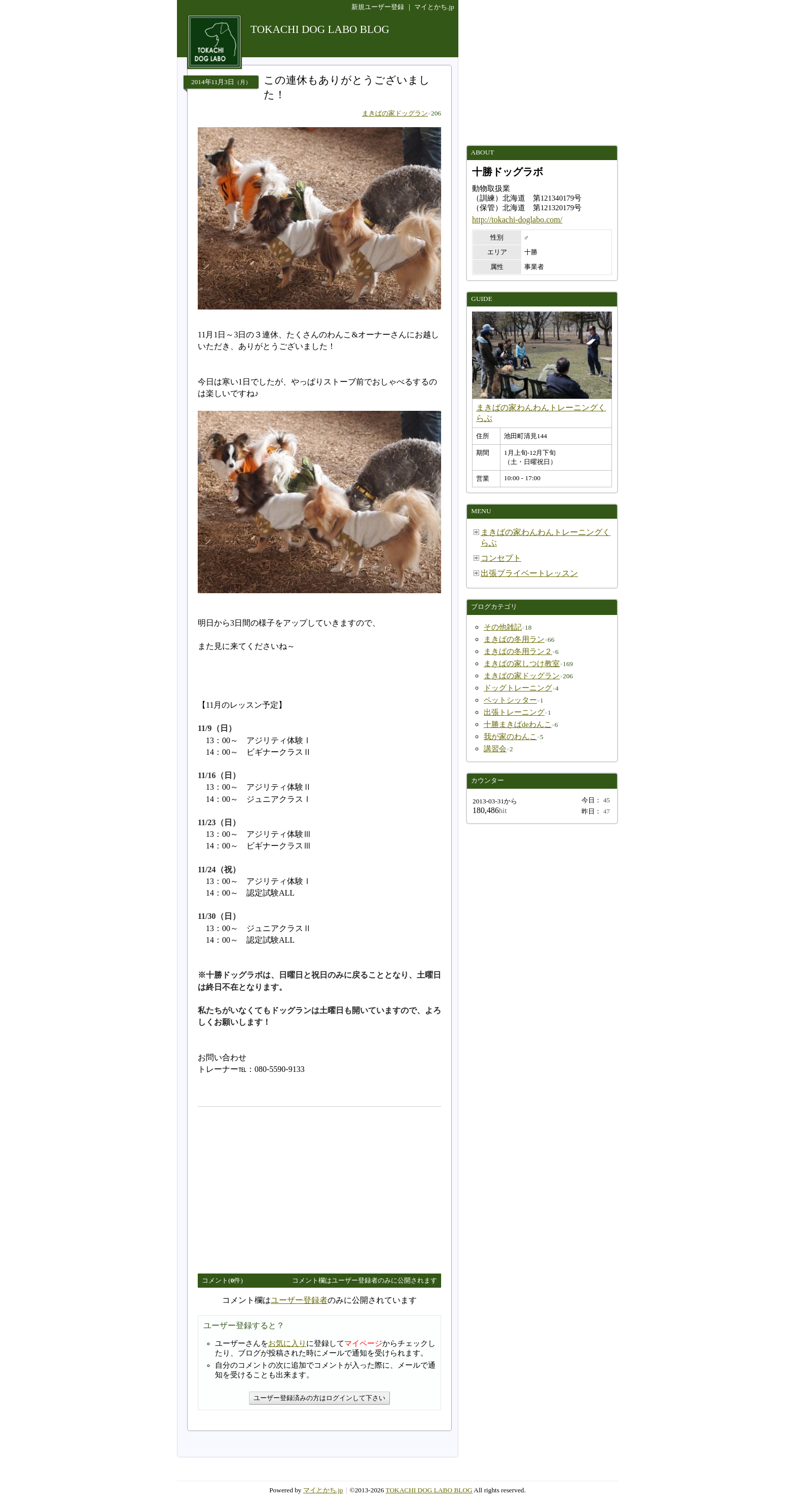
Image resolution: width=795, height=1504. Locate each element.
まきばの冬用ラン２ (518, 651)
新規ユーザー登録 (377, 7)
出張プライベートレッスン (529, 573)
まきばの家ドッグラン (395, 113)
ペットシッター (510, 700)
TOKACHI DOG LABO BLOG (429, 1490)
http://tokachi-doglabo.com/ (517, 219)
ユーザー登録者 (299, 1300)
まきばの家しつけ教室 (522, 664)
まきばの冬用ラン (514, 639)
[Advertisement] (283, 1186)
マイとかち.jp (434, 7)
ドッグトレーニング (518, 688)
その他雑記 (503, 627)
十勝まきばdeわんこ (518, 724)
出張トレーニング (514, 712)
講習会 (495, 749)
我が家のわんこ (510, 736)
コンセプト (501, 558)
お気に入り (287, 1343)
